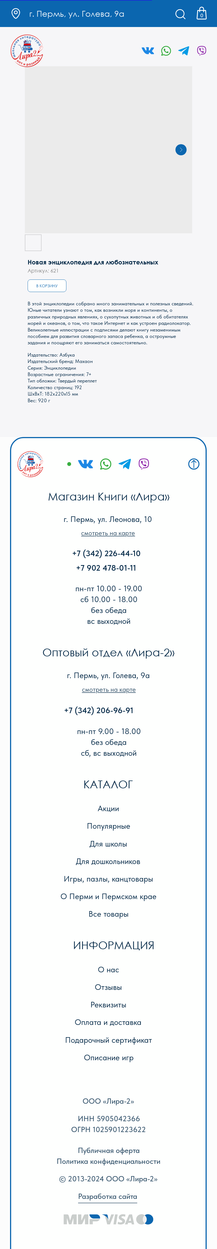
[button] (108, 533)
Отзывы (108, 987)
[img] (27, 51)
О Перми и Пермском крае (108, 896)
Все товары (108, 914)
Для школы (108, 843)
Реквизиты (108, 1004)
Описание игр (109, 1057)
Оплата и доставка (108, 1022)
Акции (108, 808)
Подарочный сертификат (108, 1040)
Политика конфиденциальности (108, 1161)
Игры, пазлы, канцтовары (108, 879)
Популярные (108, 826)
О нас (108, 969)
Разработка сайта (107, 1196)
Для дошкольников (108, 861)
